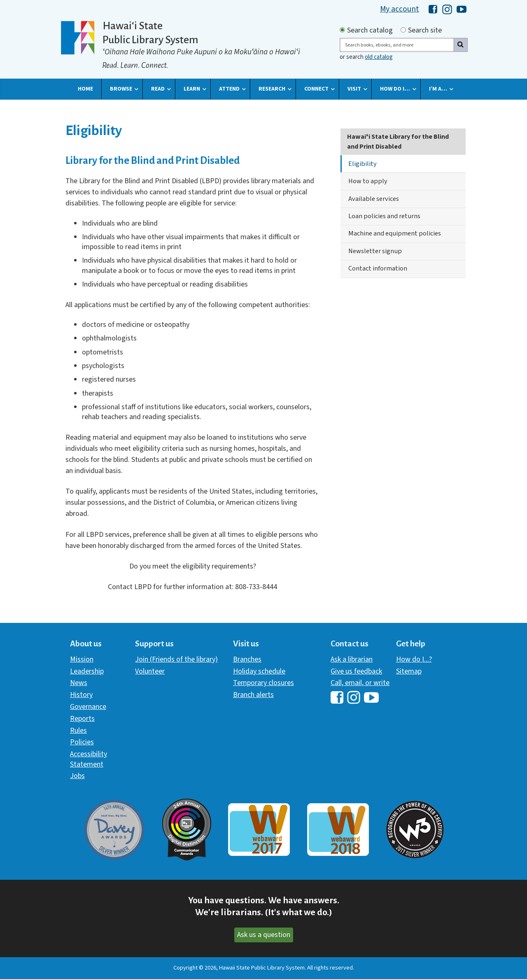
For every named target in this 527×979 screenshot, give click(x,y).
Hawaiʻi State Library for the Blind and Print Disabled (398, 141)
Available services (373, 198)
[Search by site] (403, 30)
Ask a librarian (352, 659)
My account (399, 9)
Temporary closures (263, 683)
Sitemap (409, 671)
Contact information (377, 268)
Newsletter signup (375, 251)
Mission (81, 659)
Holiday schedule (259, 671)
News (78, 683)
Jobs (77, 776)
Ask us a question (263, 935)
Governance (88, 707)
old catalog (379, 57)
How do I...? (414, 659)
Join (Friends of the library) (176, 659)
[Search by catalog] (342, 30)
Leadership (87, 671)
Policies (82, 742)
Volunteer (150, 671)
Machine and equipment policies (394, 233)
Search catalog (370, 30)
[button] (85, 89)
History (81, 695)
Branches (247, 659)
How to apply (367, 181)
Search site (425, 30)
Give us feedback (356, 671)
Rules (78, 730)
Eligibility (362, 163)
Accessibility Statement (88, 759)
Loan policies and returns (384, 216)
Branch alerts (253, 695)
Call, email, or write (360, 683)
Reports (82, 718)
